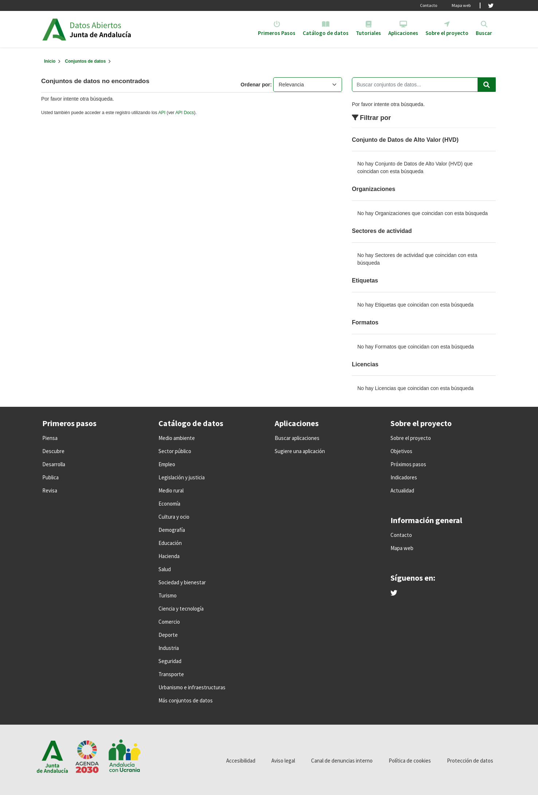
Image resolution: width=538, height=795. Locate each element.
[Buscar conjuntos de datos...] (424, 84)
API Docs (184, 112)
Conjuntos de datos (85, 61)
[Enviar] (487, 84)
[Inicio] (49, 61)
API (161, 112)
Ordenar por (255, 84)
